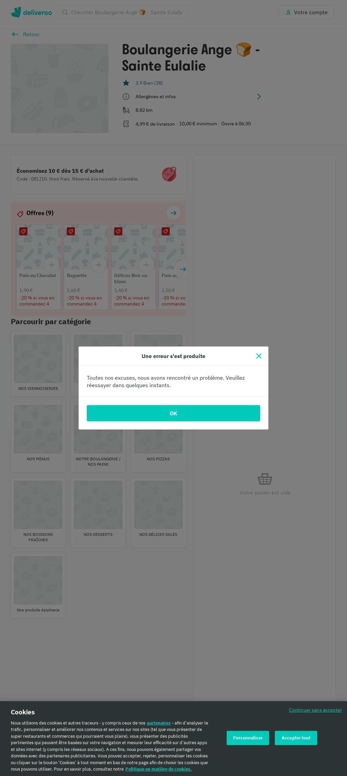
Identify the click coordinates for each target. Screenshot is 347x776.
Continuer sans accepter (315, 710)
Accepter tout (296, 738)
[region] (173, 738)
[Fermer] (259, 356)
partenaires (159, 723)
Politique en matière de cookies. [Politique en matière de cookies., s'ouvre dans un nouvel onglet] (158, 769)
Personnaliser (248, 738)
